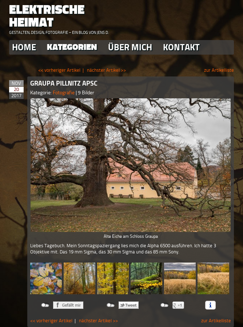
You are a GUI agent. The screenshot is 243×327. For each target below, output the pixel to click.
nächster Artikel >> (106, 70)
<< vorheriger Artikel (59, 70)
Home (24, 47)
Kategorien (72, 47)
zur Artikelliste (219, 70)
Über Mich (130, 47)
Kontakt (181, 47)
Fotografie (64, 93)
